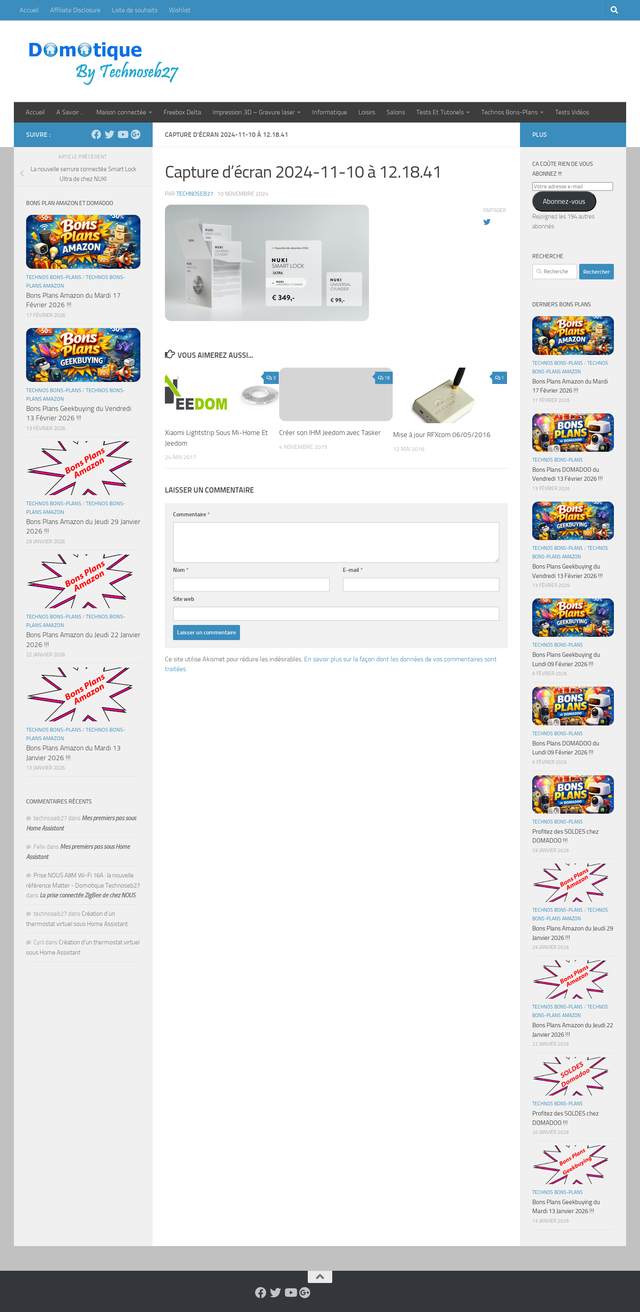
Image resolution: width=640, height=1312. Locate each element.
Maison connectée (121, 112)
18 (384, 378)
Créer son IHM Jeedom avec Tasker (330, 432)
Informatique (329, 112)
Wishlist (180, 10)
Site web (183, 599)
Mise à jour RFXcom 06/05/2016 (442, 435)
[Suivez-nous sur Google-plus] (135, 134)
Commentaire (191, 514)
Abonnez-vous (564, 201)
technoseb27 (194, 193)
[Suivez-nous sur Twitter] (109, 134)
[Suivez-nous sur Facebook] (96, 134)
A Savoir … (70, 112)
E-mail (353, 570)
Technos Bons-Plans (509, 112)
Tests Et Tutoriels (440, 112)
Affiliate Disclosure (75, 10)
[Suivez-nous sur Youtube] (122, 134)
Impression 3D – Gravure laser (254, 112)
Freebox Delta (182, 112)
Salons (396, 112)
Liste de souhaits (135, 10)
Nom (181, 570)
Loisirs (366, 112)
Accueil (29, 10)
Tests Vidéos (572, 112)
